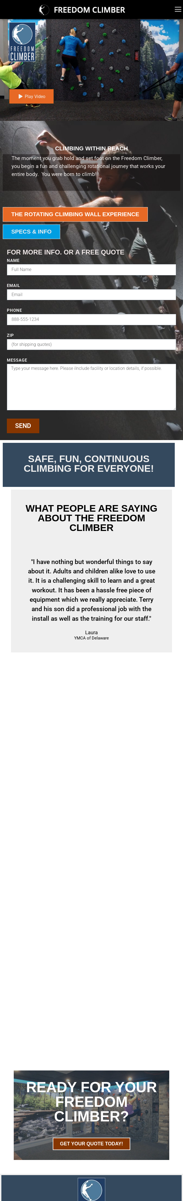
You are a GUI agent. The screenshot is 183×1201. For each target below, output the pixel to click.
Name (13, 261)
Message (17, 360)
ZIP (10, 336)
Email (13, 286)
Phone (14, 310)
